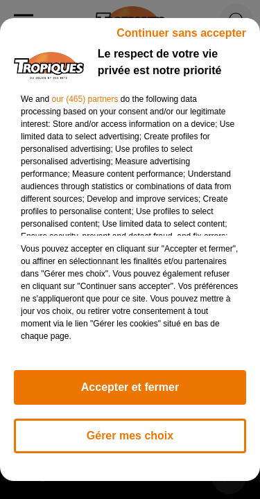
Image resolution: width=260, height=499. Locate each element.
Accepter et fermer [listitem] (130, 387)
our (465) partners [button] (84, 99)
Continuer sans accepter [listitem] (181, 33)
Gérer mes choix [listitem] (130, 435)
